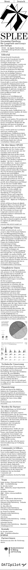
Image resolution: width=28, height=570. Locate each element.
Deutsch (21, 1)
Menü (7, 1)
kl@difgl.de (4, 535)
